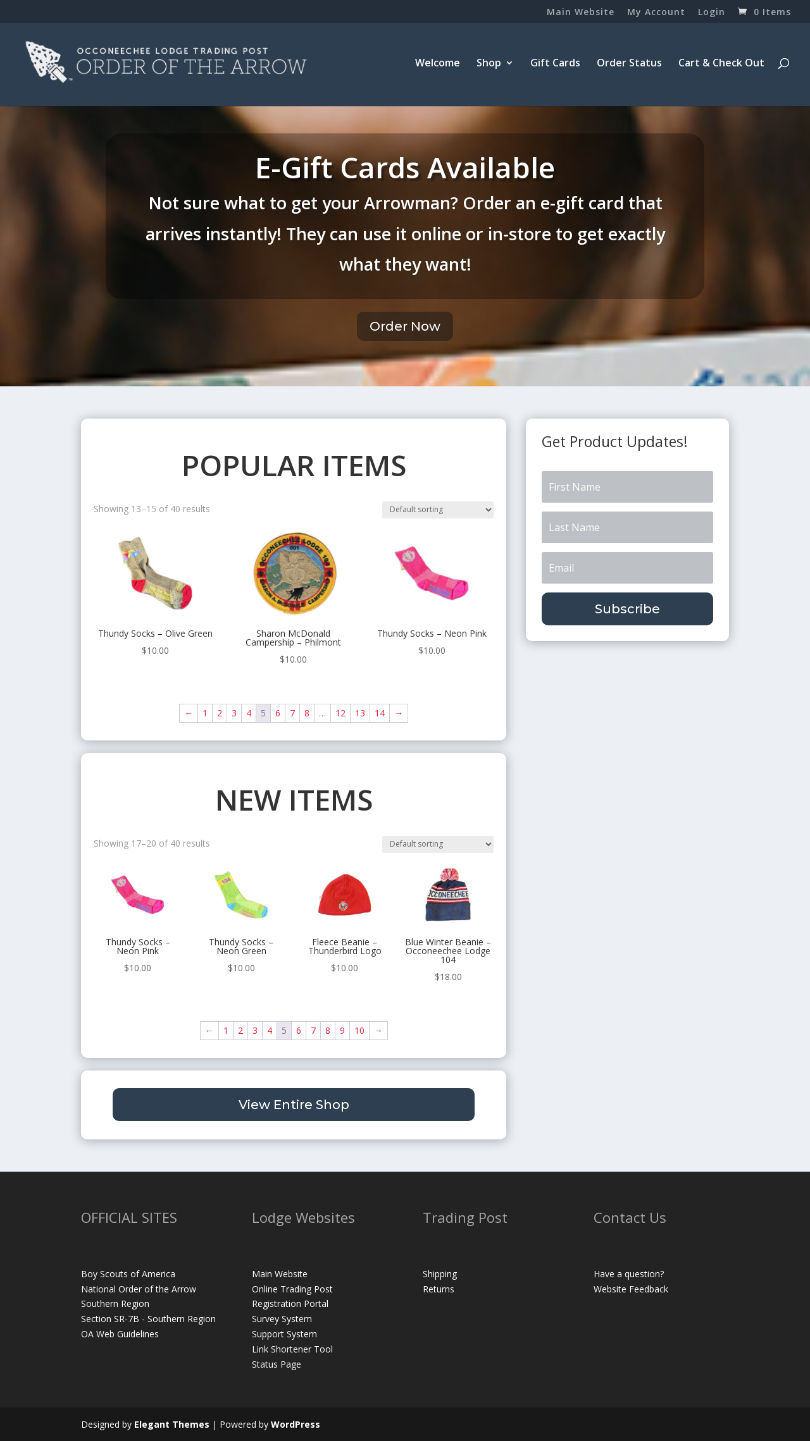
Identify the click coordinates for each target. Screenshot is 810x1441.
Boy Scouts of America (128, 1274)
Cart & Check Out (721, 64)
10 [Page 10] (359, 1030)
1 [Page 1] (205, 713)
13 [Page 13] (360, 713)
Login (711, 13)
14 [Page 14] (380, 713)
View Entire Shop (294, 1104)
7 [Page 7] (292, 713)
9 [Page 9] (342, 1030)
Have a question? (629, 1274)
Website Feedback (631, 1289)
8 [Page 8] (306, 713)
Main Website (580, 13)
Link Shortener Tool (292, 1349)
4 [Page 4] (248, 713)
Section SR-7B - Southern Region (148, 1319)
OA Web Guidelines (120, 1334)
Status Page (276, 1364)
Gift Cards (555, 64)
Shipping (440, 1274)
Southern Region (115, 1303)
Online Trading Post (292, 1289)
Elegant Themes (171, 1424)
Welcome (437, 64)
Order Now (405, 326)
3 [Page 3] (234, 713)
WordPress (295, 1424)
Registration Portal (290, 1303)
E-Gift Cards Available (405, 167)
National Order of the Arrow (138, 1289)
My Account (656, 13)
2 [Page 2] (219, 713)
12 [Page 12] (340, 713)
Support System (284, 1334)
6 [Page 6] (277, 713)
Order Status (629, 64)
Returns (438, 1289)
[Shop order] (438, 509)
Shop (489, 64)
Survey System (282, 1319)
